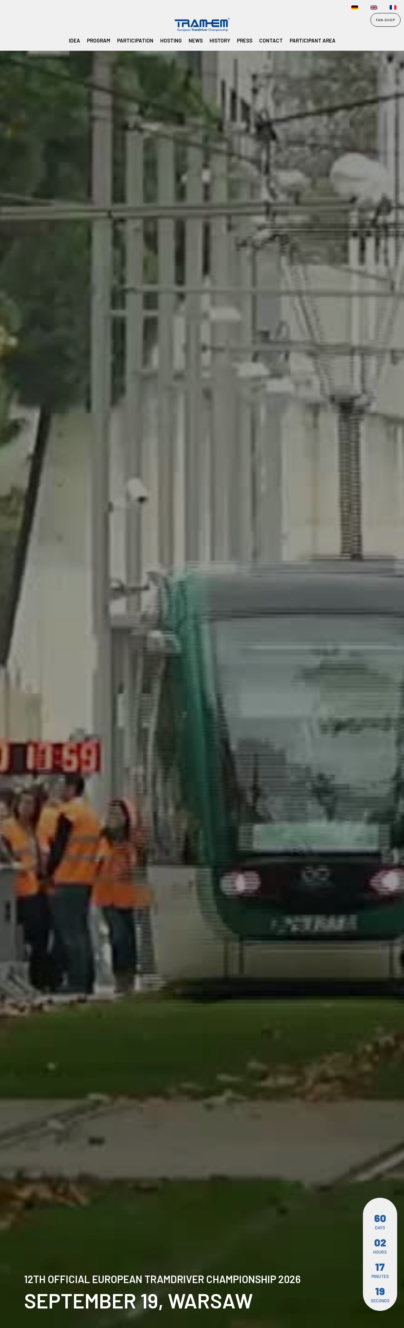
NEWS (196, 40)
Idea (74, 40)
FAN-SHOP (385, 20)
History (220, 40)
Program (98, 40)
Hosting (171, 40)
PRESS (244, 40)
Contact (271, 40)
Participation (135, 40)
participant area (313, 40)
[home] (21, 25)
